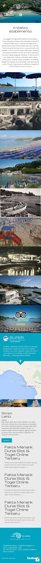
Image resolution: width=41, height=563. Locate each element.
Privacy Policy (5, 558)
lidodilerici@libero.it (30, 549)
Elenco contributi (8, 551)
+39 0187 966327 (11, 549)
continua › (7, 440)
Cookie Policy (12, 558)
